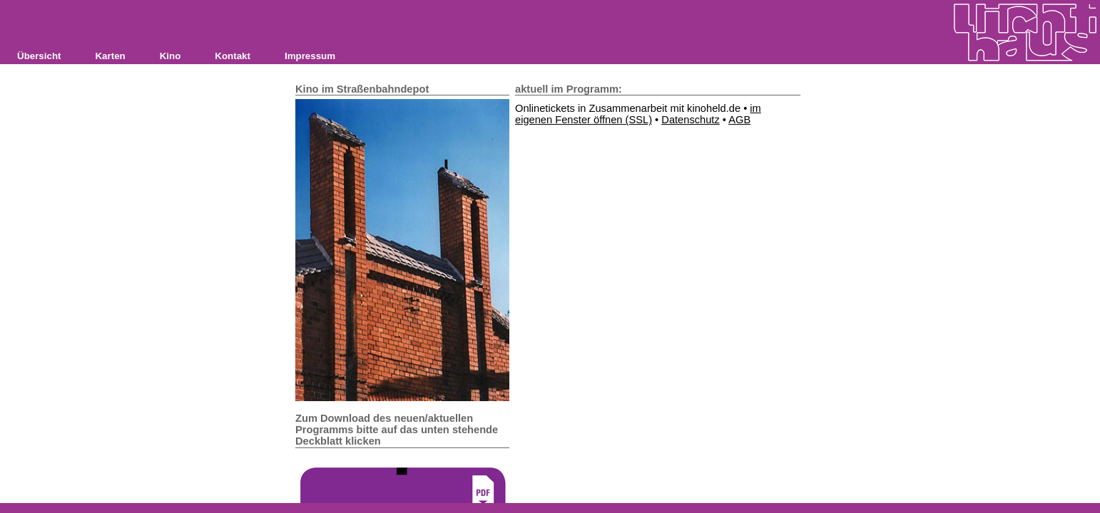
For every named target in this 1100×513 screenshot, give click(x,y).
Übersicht (39, 56)
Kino (170, 56)
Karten (110, 56)
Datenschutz (690, 119)
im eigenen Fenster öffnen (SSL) (638, 114)
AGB (739, 119)
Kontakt (232, 56)
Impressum (310, 56)
